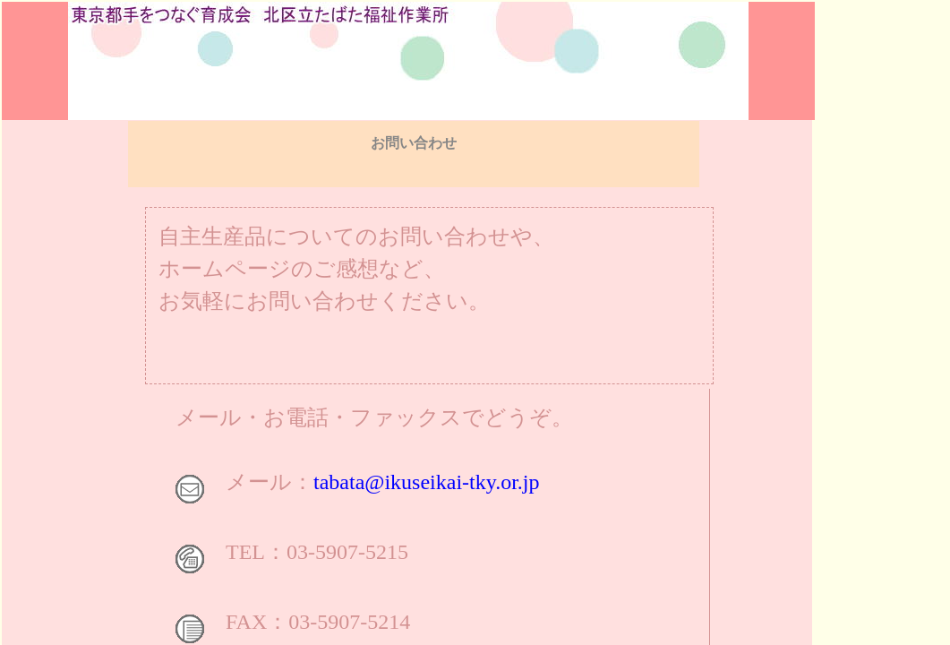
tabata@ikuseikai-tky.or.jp (426, 482)
